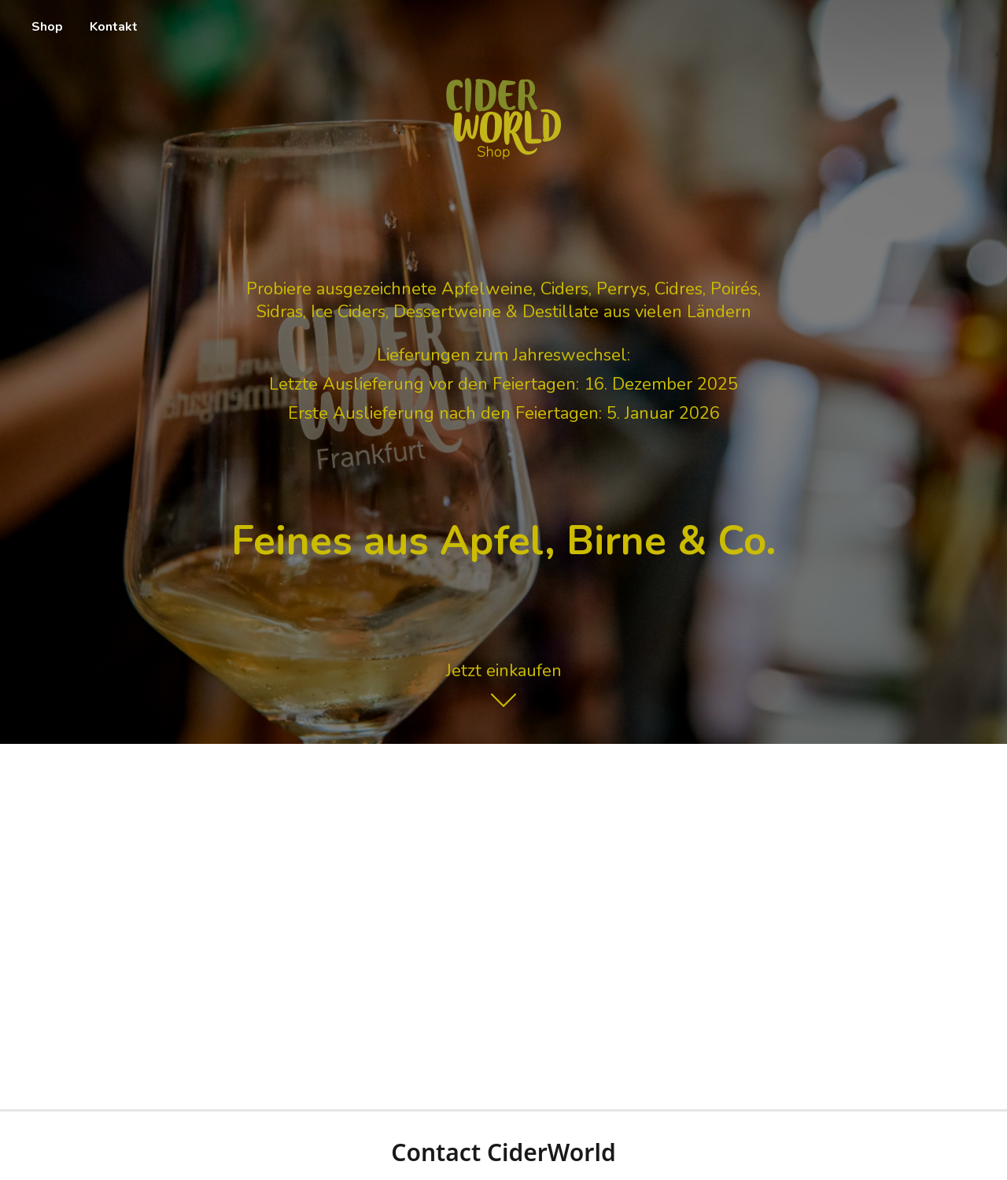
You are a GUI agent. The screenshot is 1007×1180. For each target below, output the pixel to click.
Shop (47, 26)
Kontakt (114, 26)
